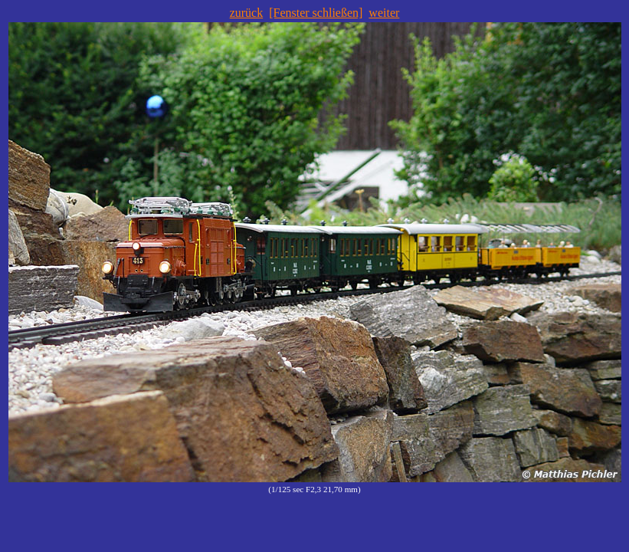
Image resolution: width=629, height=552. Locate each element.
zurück (247, 12)
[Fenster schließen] (315, 12)
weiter (384, 12)
